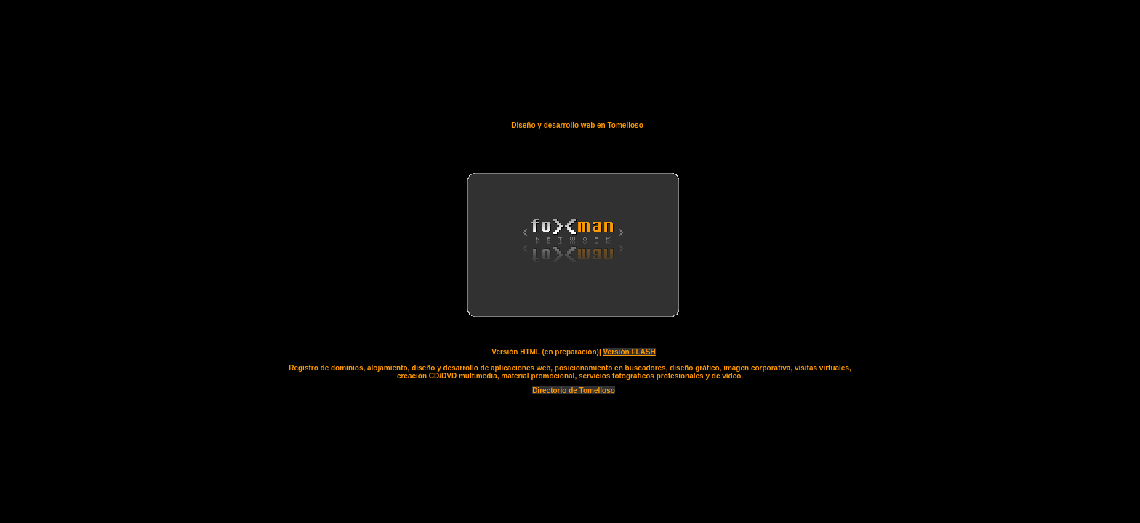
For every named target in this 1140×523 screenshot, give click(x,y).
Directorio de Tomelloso (573, 390)
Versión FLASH (629, 352)
